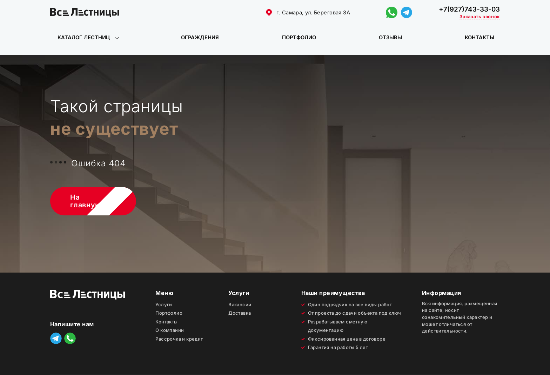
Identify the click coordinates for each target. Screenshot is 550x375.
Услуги (163, 304)
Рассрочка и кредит (179, 339)
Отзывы (390, 37)
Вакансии (239, 304)
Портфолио (299, 37)
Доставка (239, 313)
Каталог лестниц (84, 37)
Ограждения (200, 37)
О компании (169, 330)
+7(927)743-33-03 (469, 9)
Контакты (479, 37)
